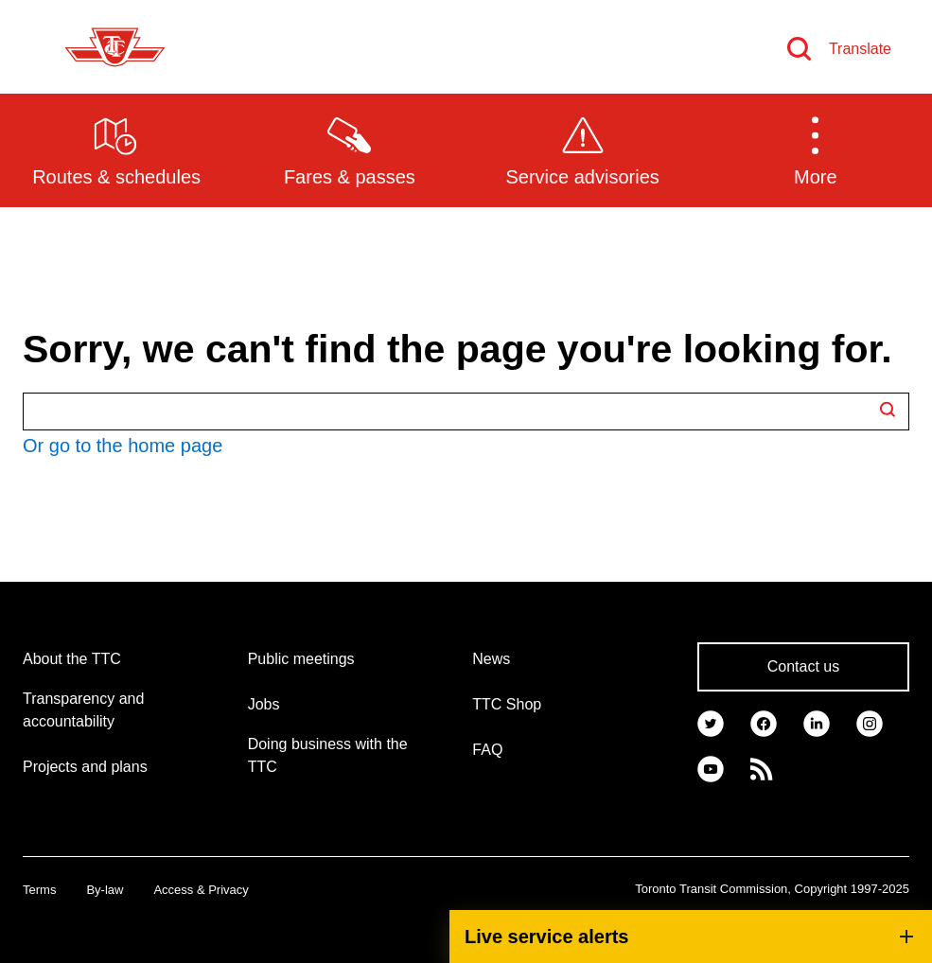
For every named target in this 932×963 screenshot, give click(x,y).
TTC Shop (506, 704)
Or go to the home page (122, 445)
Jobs (264, 704)
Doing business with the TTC (328, 755)
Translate (860, 49)
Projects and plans (85, 767)
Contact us (803, 666)
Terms (39, 890)
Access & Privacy (200, 890)
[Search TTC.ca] (466, 411)
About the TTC (72, 659)
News (491, 659)
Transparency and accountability (83, 710)
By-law (104, 890)
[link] (710, 722)
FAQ (487, 750)
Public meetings (301, 659)
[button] (815, 149)
